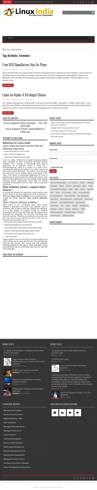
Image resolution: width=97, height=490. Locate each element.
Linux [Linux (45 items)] (74, 192)
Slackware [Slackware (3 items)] (75, 209)
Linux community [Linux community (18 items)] (84, 192)
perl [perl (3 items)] (62, 205)
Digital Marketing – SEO (13, 418)
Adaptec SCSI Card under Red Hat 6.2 (65, 128)
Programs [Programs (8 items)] (54, 209)
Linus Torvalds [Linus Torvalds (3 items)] (66, 192)
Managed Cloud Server (12, 431)
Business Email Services (13, 414)
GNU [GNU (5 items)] (76, 189)
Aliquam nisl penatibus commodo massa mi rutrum (27, 380)
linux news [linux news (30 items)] (54, 202)
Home (6, 50)
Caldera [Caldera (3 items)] (82, 182)
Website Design (54, 482)
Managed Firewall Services (14, 459)
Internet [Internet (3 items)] (82, 189)
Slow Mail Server (57, 137)
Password (53, 158)
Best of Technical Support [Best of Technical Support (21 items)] (58, 182)
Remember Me (56, 167)
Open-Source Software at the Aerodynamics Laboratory (71, 134)
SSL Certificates (10, 423)
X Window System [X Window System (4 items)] (68, 215)
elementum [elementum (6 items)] (76, 186)
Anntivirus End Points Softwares (16, 463)
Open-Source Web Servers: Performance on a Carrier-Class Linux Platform (39, 2)
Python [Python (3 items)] (61, 209)
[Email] (70, 412)
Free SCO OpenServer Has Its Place (24, 64)
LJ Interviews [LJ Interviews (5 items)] (55, 205)
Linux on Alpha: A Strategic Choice (24, 94)
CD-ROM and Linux (60, 359)
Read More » (8, 85)
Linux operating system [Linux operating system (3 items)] (66, 202)
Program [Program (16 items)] (75, 205)
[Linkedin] (63, 412)
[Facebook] (55, 412)
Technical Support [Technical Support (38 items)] (70, 212)
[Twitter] (78, 412)
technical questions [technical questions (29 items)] (56, 212)
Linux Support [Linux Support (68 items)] (80, 202)
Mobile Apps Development (14, 447)
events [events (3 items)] (91, 186)
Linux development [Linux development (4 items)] (56, 196)
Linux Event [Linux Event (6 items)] (54, 199)
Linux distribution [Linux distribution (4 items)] (70, 196)
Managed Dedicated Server (14, 427)
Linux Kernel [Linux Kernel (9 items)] (88, 199)
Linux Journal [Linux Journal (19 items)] (78, 199)
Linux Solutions (10, 435)
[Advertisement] (48, 25)
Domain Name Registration (14, 455)
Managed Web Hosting (12, 410)
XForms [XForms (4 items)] (80, 212)
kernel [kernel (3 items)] (58, 192)
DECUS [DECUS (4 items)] (68, 186)
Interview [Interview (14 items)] (90, 189)
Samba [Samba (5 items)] (68, 209)
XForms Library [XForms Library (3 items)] (55, 215)
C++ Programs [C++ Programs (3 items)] (73, 182)
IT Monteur (80, 482)
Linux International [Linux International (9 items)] (65, 199)
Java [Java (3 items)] (52, 192)
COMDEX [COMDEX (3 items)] (90, 182)
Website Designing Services (15, 451)
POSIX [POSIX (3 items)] (68, 205)
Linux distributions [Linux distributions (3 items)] (82, 196)
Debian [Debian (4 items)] (61, 186)
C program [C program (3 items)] (54, 186)
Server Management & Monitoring (17, 467)
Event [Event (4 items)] (84, 186)
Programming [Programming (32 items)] (84, 205)
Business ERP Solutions (13, 443)
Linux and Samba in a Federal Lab (63, 131)
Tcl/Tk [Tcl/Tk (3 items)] (83, 209)
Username (53, 150)
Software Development (12, 439)
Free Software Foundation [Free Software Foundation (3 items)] (59, 189)
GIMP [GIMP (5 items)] (70, 189)
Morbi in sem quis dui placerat (25, 370)
